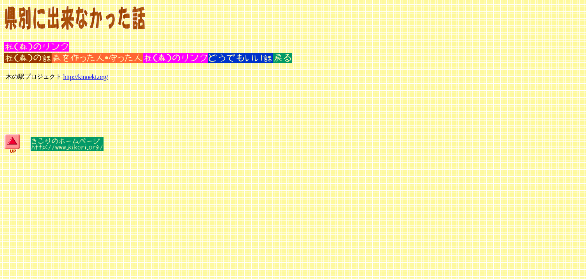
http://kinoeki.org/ (85, 77)
